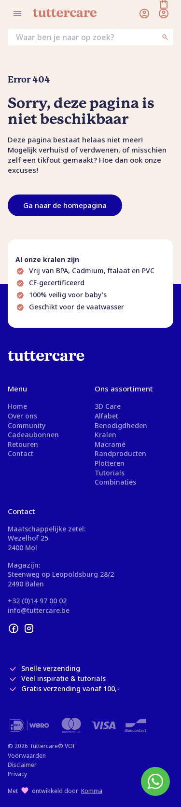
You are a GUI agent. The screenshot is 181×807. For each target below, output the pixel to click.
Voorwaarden (27, 755)
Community (26, 425)
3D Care (108, 406)
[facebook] (13, 628)
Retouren (23, 444)
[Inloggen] (144, 13)
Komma (91, 791)
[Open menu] (17, 13)
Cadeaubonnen (33, 434)
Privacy (17, 774)
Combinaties (115, 482)
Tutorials (110, 472)
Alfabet (106, 415)
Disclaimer (22, 765)
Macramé (110, 444)
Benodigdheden (121, 425)
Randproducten (120, 453)
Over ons (22, 415)
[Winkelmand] (163, 13)
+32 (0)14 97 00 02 (37, 600)
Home (17, 406)
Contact (20, 453)
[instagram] (29, 628)
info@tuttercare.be (39, 610)
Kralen (105, 434)
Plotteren (110, 463)
